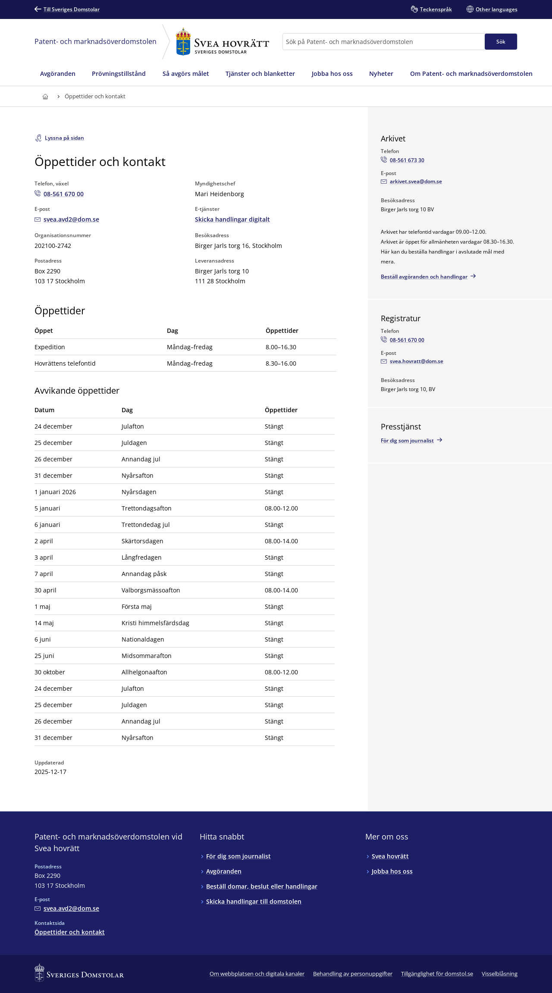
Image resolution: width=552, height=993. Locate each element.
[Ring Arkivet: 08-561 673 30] (402, 160)
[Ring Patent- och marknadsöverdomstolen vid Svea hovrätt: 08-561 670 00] (59, 194)
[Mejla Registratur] (412, 361)
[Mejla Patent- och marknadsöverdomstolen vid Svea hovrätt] (66, 219)
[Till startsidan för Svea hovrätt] (45, 96)
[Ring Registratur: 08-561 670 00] (402, 340)
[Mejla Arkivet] (411, 181)
